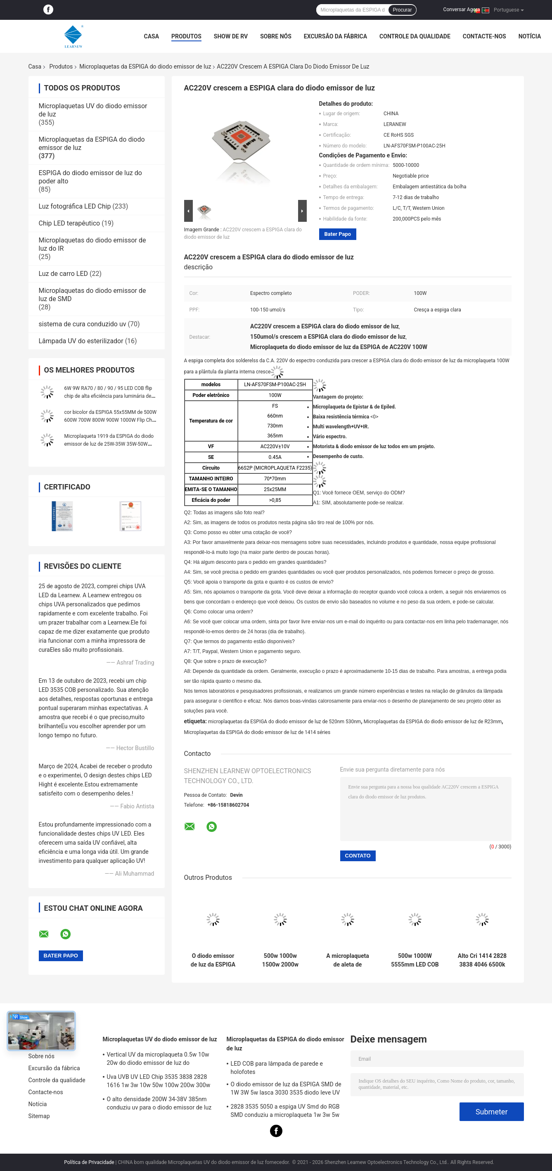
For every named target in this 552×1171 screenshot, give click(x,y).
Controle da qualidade (414, 36)
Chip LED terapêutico (69, 223)
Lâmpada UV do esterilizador (81, 341)
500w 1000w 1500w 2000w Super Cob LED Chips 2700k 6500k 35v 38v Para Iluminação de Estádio (281, 960)
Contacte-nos (484, 36)
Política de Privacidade (89, 1162)
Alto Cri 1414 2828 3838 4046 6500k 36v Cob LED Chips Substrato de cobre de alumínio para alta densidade (482, 960)
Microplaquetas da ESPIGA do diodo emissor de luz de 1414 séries (257, 732)
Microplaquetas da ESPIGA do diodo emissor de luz (145, 66)
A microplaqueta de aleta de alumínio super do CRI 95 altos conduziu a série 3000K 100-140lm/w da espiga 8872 (347, 960)
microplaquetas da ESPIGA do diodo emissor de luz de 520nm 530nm (284, 721)
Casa (151, 36)
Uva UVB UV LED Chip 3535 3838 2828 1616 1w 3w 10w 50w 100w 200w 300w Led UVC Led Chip (159, 1082)
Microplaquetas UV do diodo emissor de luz (160, 1039)
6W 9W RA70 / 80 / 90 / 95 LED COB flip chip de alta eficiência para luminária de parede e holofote (108, 396)
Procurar (402, 10)
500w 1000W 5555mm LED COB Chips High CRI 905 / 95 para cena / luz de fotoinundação (415, 960)
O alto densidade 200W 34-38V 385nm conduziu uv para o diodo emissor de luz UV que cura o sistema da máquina (159, 1104)
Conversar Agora (461, 9)
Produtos (186, 36)
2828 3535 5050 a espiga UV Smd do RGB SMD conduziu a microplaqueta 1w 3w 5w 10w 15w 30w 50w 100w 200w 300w (285, 1112)
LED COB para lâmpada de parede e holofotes (277, 1067)
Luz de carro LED (63, 274)
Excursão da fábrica (335, 36)
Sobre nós (275, 36)
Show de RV (231, 36)
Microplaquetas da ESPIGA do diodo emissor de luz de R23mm (433, 721)
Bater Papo (338, 234)
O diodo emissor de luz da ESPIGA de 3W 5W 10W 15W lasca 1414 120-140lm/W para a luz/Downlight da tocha (213, 960)
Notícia (530, 36)
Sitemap (39, 1116)
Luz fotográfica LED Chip (75, 206)
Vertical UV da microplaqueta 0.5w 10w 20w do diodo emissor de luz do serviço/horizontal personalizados (158, 1060)
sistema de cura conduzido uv (82, 324)
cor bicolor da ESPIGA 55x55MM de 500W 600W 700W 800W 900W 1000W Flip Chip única (110, 420)
